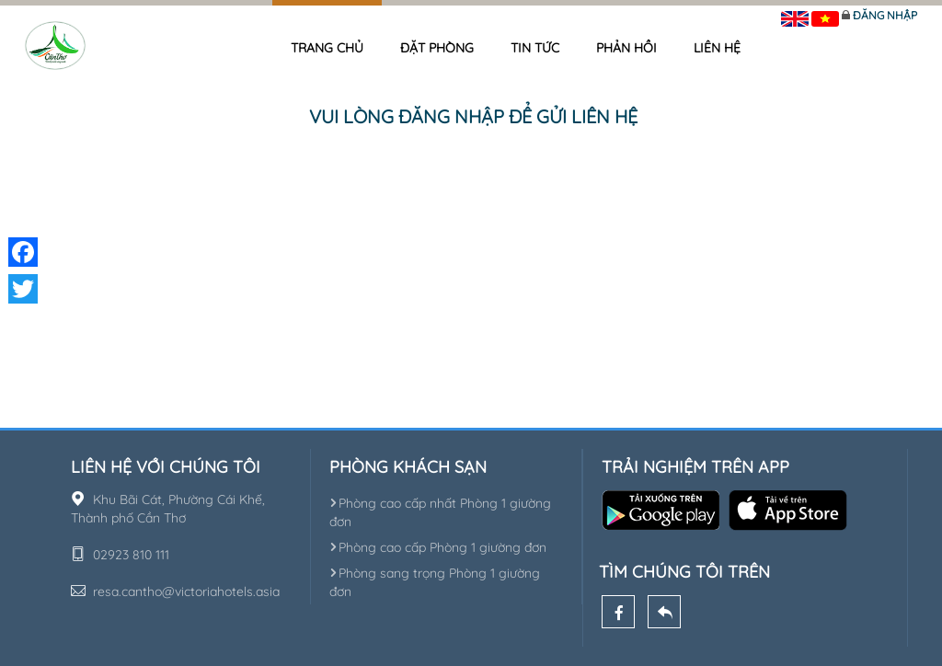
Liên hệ (717, 48)
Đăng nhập (885, 15)
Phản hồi (626, 48)
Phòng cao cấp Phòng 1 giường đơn (437, 547)
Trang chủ (327, 48)
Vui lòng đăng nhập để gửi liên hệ (473, 116)
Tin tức (535, 48)
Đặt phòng (437, 48)
